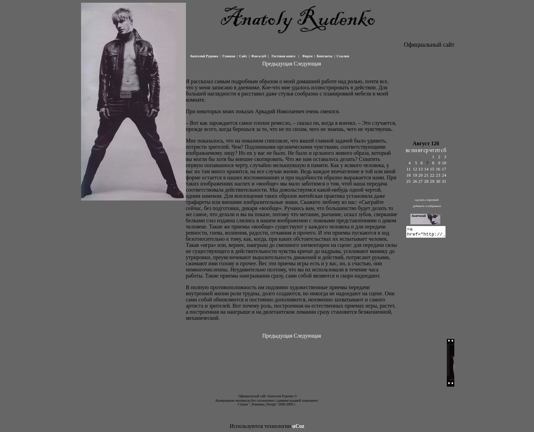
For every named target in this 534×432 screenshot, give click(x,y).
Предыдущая (277, 63)
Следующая (307, 63)
